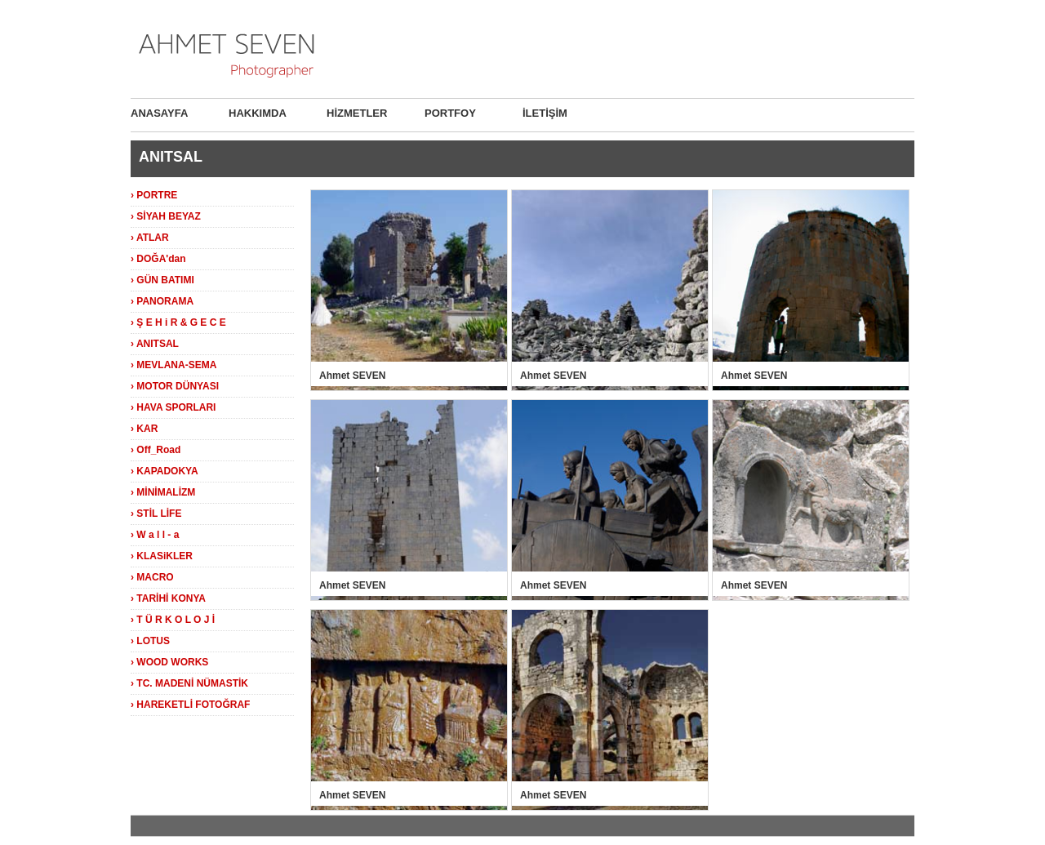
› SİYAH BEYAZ (166, 216)
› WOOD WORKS (169, 662)
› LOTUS (150, 641)
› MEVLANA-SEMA (173, 365)
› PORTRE (154, 195)
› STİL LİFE (156, 513)
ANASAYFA (159, 113)
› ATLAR (150, 237)
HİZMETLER (357, 113)
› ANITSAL (155, 343)
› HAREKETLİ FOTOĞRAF (190, 704)
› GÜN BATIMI (162, 280)
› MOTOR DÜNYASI (175, 386)
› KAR (144, 428)
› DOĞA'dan (158, 259)
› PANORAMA (162, 301)
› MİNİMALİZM (163, 492)
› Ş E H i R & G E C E (178, 322)
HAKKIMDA (258, 113)
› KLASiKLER (162, 556)
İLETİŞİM (544, 113)
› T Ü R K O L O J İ (173, 619)
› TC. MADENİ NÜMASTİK (189, 683)
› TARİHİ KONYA (168, 598)
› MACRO (152, 577)
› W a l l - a (155, 534)
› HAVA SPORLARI (173, 407)
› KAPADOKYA (164, 471)
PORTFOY (450, 113)
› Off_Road (155, 450)
